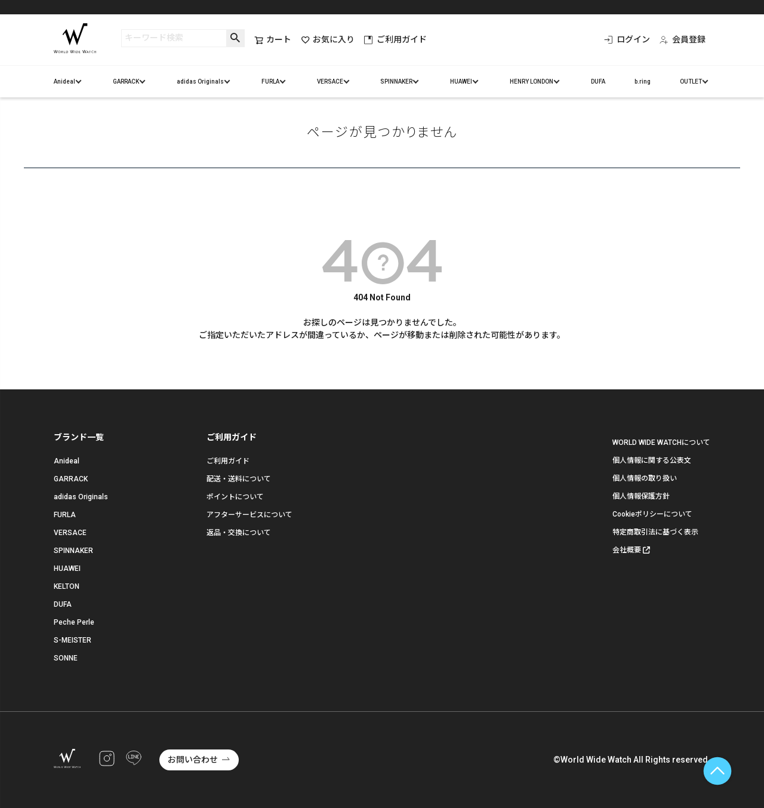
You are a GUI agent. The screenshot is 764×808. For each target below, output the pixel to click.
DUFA (598, 81)
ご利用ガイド (395, 39)
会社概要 (626, 550)
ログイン (627, 39)
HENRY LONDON (531, 81)
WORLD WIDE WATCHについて (661, 442)
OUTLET (691, 81)
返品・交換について (239, 533)
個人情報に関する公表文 (651, 460)
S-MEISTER (72, 640)
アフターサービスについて (249, 515)
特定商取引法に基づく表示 (655, 532)
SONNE (66, 658)
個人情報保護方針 (641, 496)
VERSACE (330, 81)
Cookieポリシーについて (652, 514)
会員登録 (683, 39)
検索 (235, 38)
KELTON (66, 586)
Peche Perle (74, 622)
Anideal (64, 81)
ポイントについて (235, 497)
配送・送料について (239, 479)
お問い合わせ (193, 759)
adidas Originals (200, 81)
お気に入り (328, 40)
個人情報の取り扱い (644, 478)
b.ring (642, 81)
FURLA (270, 81)
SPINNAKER (396, 81)
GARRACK (126, 81)
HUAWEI (461, 81)
